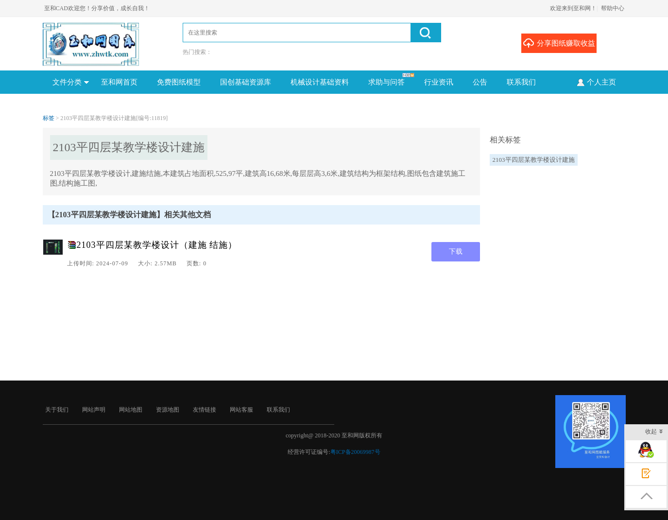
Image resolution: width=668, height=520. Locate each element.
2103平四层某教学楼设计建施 (534, 159)
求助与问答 (386, 82)
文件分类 (70, 82)
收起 (654, 432)
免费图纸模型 (179, 82)
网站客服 (241, 409)
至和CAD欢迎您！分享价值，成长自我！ (97, 8)
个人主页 (596, 81)
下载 (455, 251)
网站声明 (93, 409)
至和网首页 (119, 82)
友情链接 (204, 409)
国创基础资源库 (245, 82)
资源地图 (167, 409)
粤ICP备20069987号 (355, 452)
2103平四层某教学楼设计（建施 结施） (157, 245)
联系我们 (521, 82)
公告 (480, 82)
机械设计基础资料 (320, 82)
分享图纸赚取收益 (559, 43)
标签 (48, 118)
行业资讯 (438, 82)
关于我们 (57, 409)
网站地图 (130, 409)
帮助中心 (612, 8)
